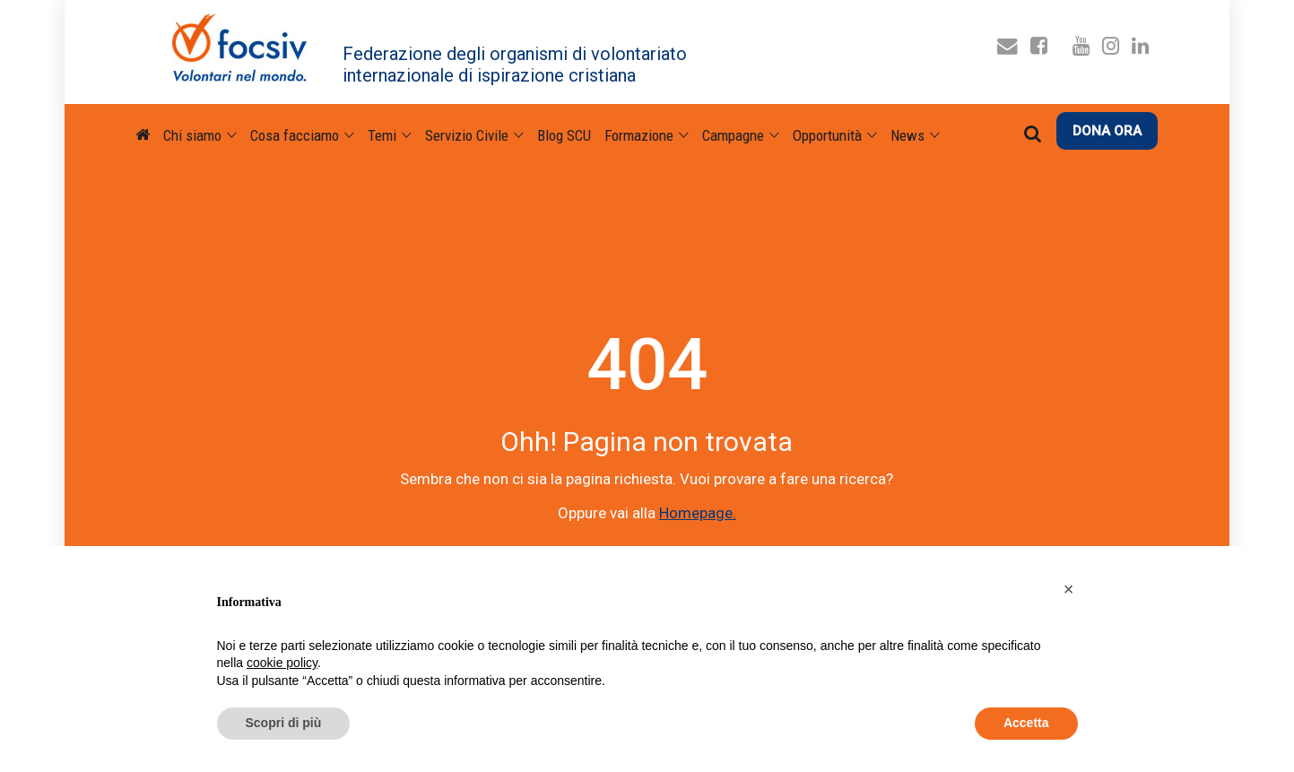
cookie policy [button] (282, 662)
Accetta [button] (1026, 723)
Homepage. (697, 513)
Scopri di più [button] (284, 723)
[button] (1069, 589)
